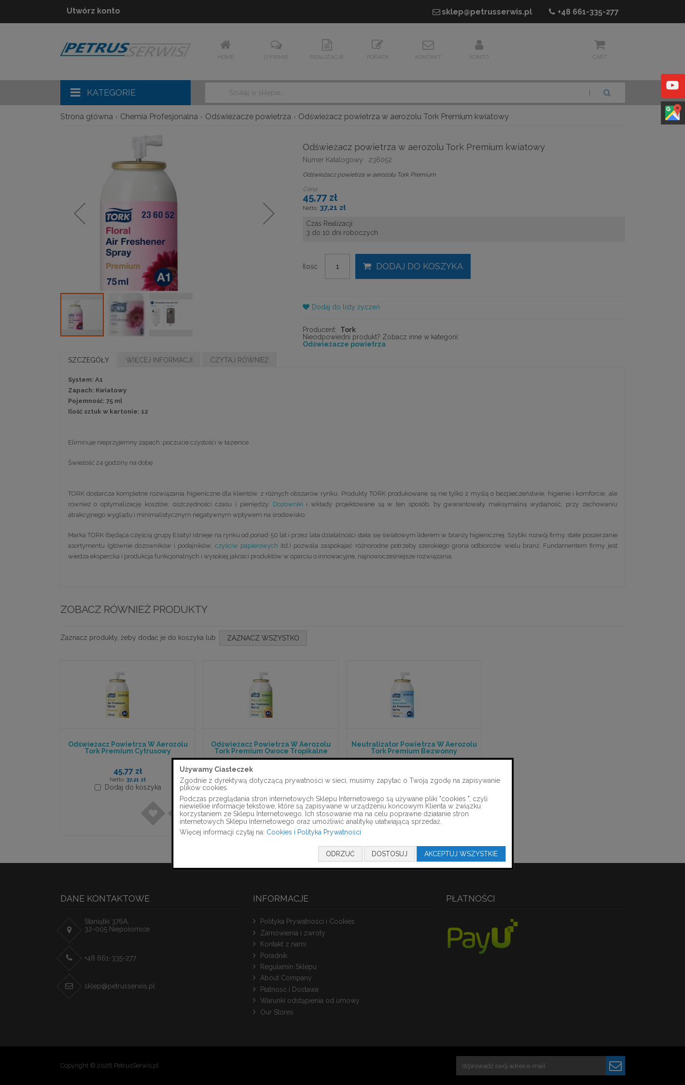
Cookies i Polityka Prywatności (313, 832)
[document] (342, 814)
